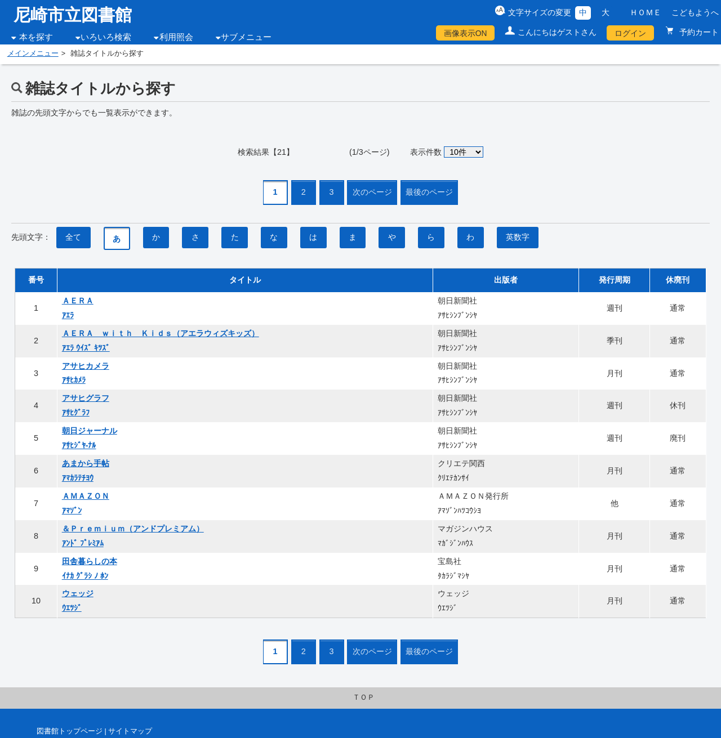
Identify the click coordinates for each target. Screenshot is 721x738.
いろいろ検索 (106, 37)
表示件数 (426, 151)
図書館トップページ (70, 731)
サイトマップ (130, 731)
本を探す (36, 37)
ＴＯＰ (364, 697)
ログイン (630, 33)
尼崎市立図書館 (73, 15)
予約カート (698, 32)
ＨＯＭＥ (645, 12)
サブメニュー (246, 37)
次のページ (372, 191)
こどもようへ (695, 12)
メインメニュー (33, 53)
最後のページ (429, 191)
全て (73, 236)
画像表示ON (465, 33)
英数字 (517, 236)
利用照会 (176, 37)
